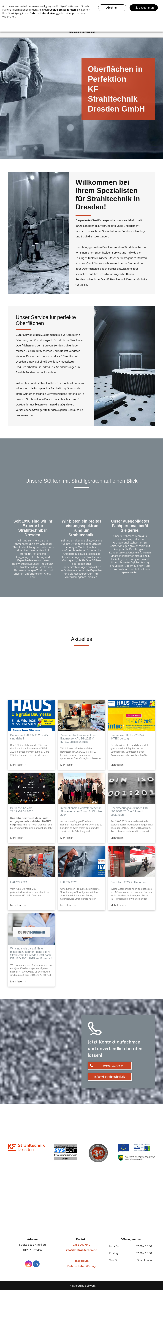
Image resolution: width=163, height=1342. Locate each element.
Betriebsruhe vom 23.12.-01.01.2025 (21, 810)
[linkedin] (36, 1264)
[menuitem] (81, 32)
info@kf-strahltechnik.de (81, 1250)
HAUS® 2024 (18, 882)
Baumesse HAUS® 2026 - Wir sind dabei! (29, 737)
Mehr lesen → (18, 764)
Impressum (81, 1260)
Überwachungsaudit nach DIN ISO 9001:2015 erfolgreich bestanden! (129, 811)
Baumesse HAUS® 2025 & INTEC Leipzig (127, 737)
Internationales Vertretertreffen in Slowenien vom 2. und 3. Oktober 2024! (81, 811)
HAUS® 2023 (68, 882)
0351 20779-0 (81, 1244)
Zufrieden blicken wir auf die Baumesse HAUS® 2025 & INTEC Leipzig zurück (77, 738)
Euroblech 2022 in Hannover (128, 882)
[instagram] (28, 1264)
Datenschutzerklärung (81, 1266)
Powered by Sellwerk (82, 1285)
